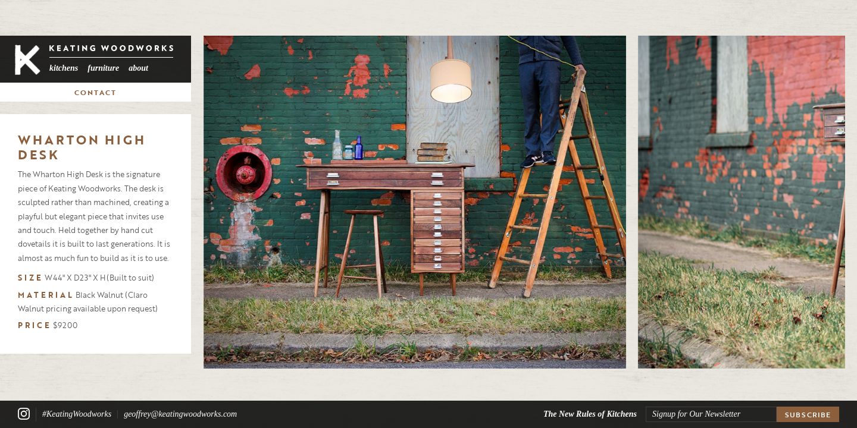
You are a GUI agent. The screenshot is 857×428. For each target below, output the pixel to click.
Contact (95, 92)
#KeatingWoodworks (76, 414)
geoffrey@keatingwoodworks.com (180, 414)
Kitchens (63, 68)
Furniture (103, 68)
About (138, 68)
